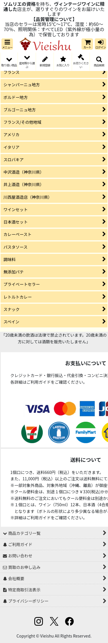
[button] (7, 44)
